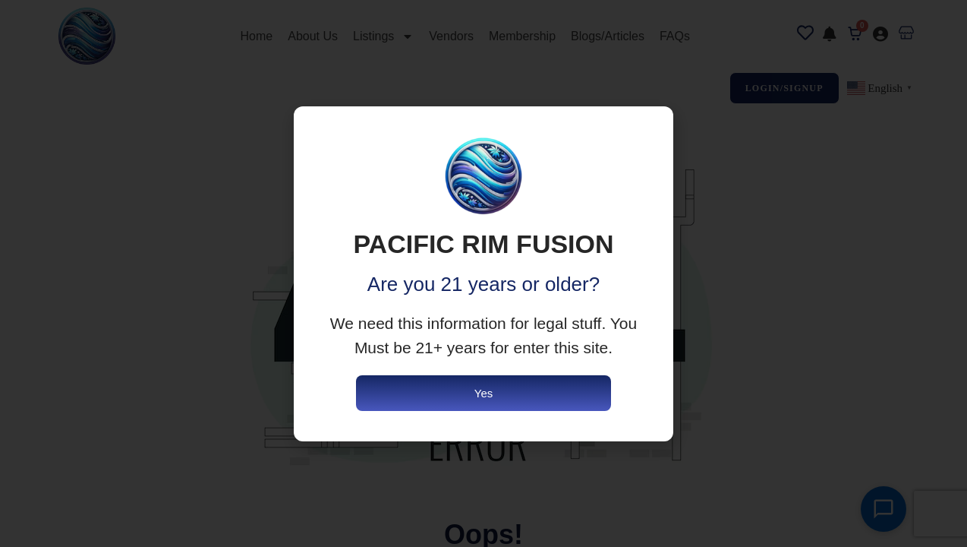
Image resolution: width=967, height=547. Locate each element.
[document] (483, 273)
